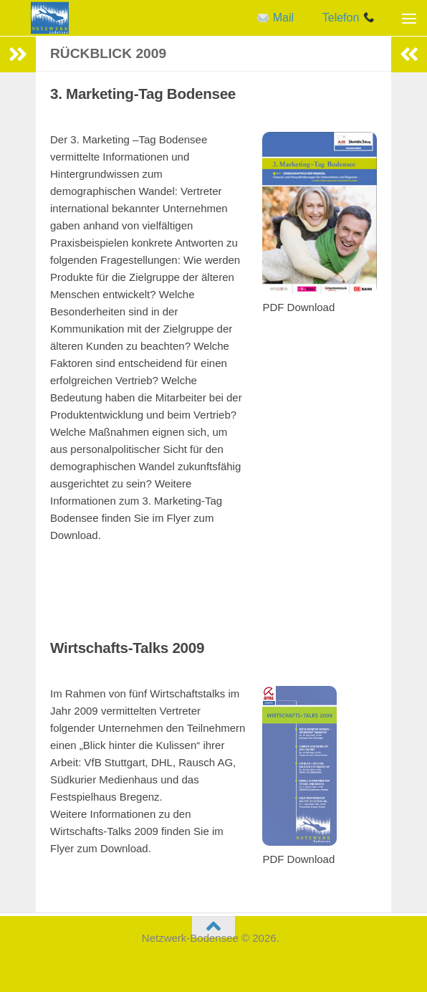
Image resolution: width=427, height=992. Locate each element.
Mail (275, 17)
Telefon (348, 17)
